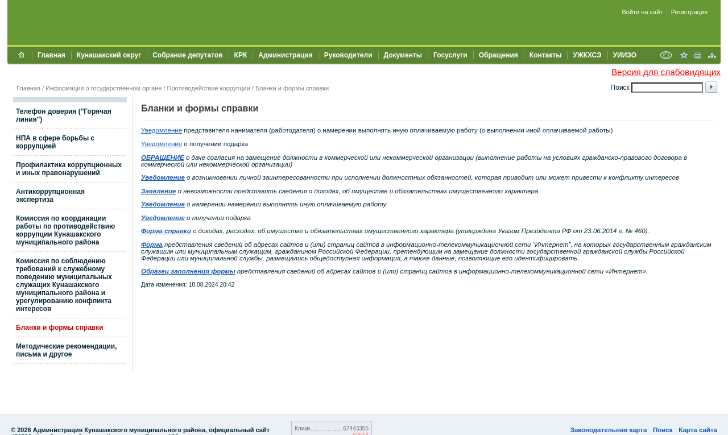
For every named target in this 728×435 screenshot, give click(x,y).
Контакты (546, 55)
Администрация (285, 55)
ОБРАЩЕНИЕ (162, 157)
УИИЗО (624, 55)
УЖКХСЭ (587, 55)
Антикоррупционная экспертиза (50, 196)
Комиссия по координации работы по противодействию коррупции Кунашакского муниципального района (65, 230)
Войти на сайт (642, 12)
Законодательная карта (608, 429)
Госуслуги (450, 55)
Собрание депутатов (187, 55)
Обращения (498, 55)
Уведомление (161, 130)
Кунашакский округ (109, 55)
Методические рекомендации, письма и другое (66, 350)
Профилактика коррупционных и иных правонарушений (69, 169)
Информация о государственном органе (104, 88)
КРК (240, 55)
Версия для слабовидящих (666, 72)
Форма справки (166, 230)
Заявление (158, 191)
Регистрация (689, 12)
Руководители (348, 55)
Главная (51, 55)
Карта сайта (698, 429)
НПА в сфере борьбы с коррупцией (55, 142)
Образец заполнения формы (188, 271)
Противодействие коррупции (208, 88)
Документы (403, 55)
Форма (152, 244)
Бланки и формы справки (292, 88)
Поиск (663, 429)
